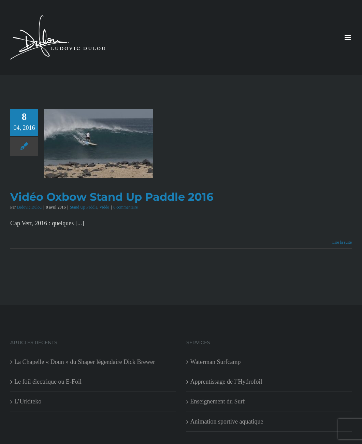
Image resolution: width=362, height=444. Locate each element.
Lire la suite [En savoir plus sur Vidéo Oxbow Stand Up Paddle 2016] (342, 242)
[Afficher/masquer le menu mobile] (348, 37)
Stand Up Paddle (84, 207)
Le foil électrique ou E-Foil (48, 381)
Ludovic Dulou (29, 207)
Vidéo (104, 207)
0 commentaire (125, 207)
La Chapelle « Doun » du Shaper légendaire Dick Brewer (84, 361)
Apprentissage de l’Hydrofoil (226, 381)
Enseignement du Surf (217, 401)
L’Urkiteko (27, 401)
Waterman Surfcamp (215, 361)
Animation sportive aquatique (226, 421)
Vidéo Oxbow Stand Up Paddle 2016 (111, 196)
